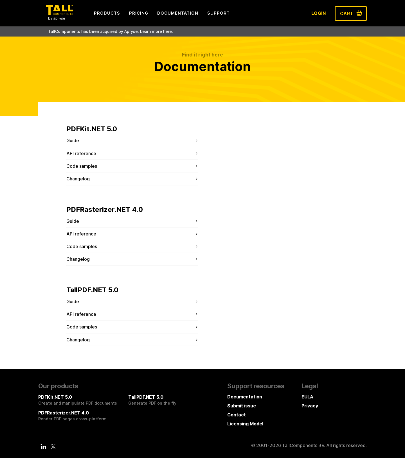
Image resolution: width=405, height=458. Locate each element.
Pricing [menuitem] (138, 13)
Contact (236, 414)
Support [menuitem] (218, 13)
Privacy (310, 405)
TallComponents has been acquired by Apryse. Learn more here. (110, 31)
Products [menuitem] (107, 13)
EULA (307, 396)
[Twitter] (53, 446)
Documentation (244, 396)
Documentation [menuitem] (177, 13)
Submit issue (241, 405)
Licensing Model (245, 423)
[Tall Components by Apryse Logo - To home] (59, 18)
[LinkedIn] (43, 446)
